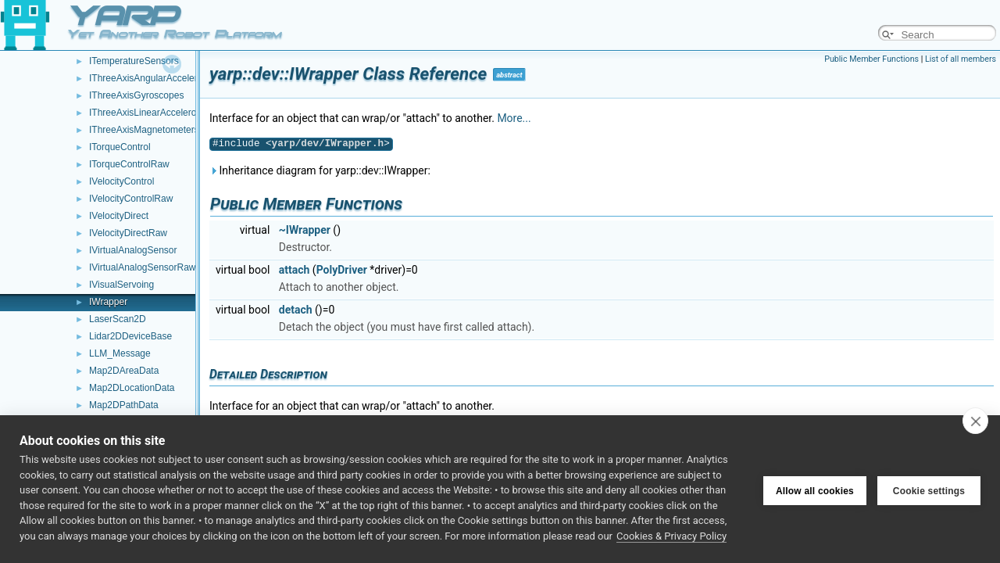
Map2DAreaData (124, 370)
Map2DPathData (124, 405)
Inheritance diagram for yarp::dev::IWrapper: (319, 170)
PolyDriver (341, 270)
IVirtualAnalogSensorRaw (142, 267)
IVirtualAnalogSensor (133, 250)
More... (513, 118)
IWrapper (108, 301)
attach (294, 270)
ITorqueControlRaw (129, 164)
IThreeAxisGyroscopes (136, 95)
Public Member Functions (871, 59)
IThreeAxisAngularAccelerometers (160, 78)
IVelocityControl (121, 181)
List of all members (960, 59)
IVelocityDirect (118, 215)
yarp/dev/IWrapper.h (328, 143)
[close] (975, 420)
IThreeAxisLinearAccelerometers (157, 112)
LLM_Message (120, 353)
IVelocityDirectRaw (128, 233)
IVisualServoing (121, 284)
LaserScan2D (117, 319)
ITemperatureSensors (134, 61)
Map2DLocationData (131, 387)
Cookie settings (929, 489)
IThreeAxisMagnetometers (144, 129)
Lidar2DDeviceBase (130, 336)
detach (295, 309)
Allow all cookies (815, 489)
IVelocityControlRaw (131, 198)
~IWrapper (304, 230)
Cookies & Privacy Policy (671, 536)
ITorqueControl (120, 147)
